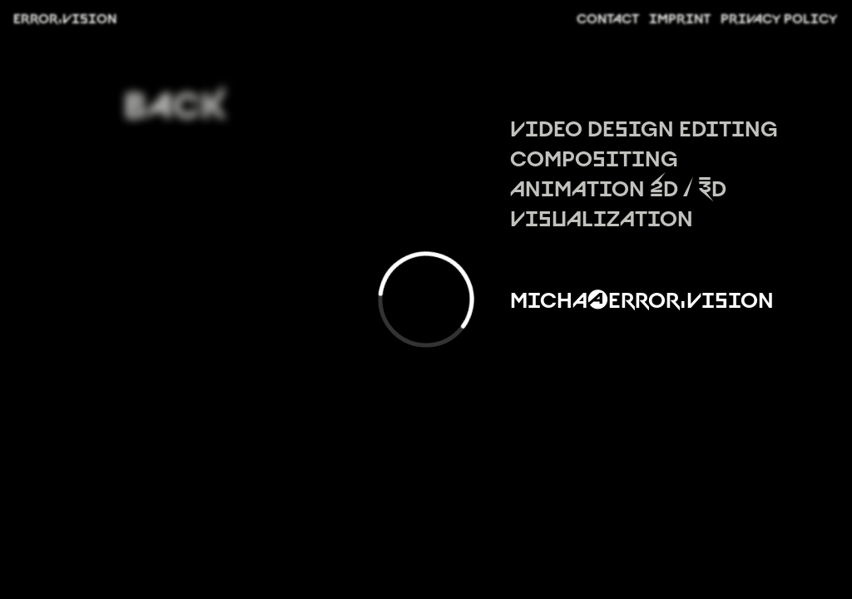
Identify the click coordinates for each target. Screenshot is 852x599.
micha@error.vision (642, 297)
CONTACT (608, 17)
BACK (172, 97)
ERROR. (64, 17)
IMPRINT (680, 17)
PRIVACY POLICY (779, 17)
